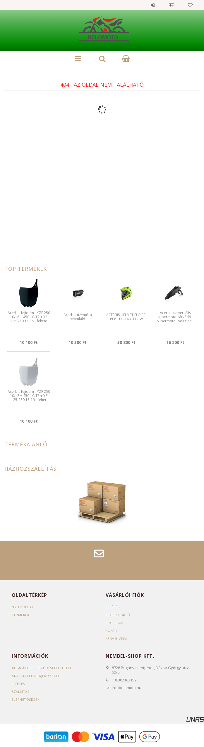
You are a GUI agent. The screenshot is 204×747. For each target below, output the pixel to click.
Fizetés (18, 683)
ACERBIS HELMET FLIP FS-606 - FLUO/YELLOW (126, 316)
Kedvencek (190, 5)
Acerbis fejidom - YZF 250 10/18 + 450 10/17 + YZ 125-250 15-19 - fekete (29, 317)
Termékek (20, 615)
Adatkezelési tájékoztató (36, 676)
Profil (171, 5)
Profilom (115, 623)
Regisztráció (118, 615)
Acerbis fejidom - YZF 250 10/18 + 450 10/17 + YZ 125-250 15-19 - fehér (29, 396)
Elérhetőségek (26, 699)
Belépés (153, 5)
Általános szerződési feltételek (43, 668)
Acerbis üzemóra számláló (78, 316)
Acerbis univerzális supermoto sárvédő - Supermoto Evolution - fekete (175, 319)
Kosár (111, 630)
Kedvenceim (116, 638)
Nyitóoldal (23, 607)
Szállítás (20, 691)
